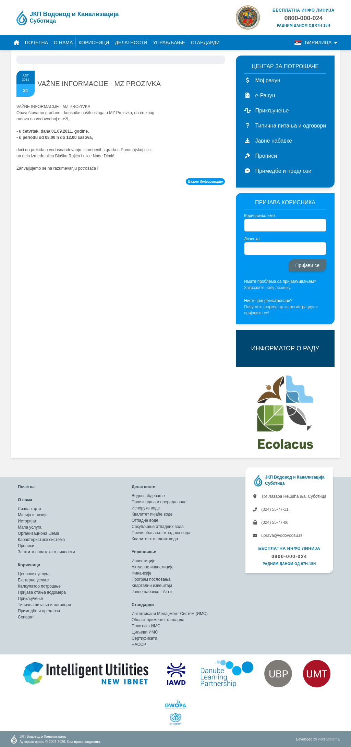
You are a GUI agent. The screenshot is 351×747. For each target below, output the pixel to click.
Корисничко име (259, 215)
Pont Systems (328, 739)
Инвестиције (143, 560)
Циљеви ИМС (145, 632)
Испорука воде (146, 508)
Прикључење (30, 598)
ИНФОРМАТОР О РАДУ (285, 348)
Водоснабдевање (148, 495)
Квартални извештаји (152, 585)
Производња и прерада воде (159, 501)
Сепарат (26, 617)
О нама (63, 42)
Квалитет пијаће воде (152, 514)
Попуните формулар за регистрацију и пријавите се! (281, 309)
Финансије (142, 573)
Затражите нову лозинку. (267, 287)
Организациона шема (38, 533)
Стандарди (205, 42)
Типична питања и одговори (44, 604)
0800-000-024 (289, 556)
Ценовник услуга (34, 573)
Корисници (93, 42)
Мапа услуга (29, 527)
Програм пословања (151, 579)
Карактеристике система (41, 539)
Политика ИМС (146, 626)
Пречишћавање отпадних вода (161, 532)
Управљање (169, 42)
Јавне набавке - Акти (152, 591)
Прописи (26, 545)
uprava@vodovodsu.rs (277, 535)
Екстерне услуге (33, 580)
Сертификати (144, 638)
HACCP (139, 644)
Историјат (27, 521)
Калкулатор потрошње (39, 586)
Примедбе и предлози (39, 611)
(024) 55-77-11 (270, 509)
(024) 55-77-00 (270, 522)
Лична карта (29, 508)
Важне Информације (205, 181)
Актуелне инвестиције (152, 567)
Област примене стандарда (158, 619)
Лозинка (251, 239)
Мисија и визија (33, 515)
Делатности (131, 42)
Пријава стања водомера (42, 592)
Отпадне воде (145, 520)
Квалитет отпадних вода (155, 539)
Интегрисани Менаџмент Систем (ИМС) (170, 613)
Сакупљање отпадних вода (158, 526)
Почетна (36, 42)
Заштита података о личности (46, 552)
